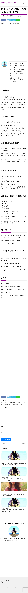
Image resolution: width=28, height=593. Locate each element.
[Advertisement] (14, 43)
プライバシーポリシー (7, 580)
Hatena (13, 20)
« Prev (4, 443)
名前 (2, 426)
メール (3, 432)
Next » (23, 443)
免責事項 (3, 582)
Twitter (8, 20)
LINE (18, 20)
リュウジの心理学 (15, 23)
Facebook (4, 20)
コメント (4, 407)
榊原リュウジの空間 (11, 587)
